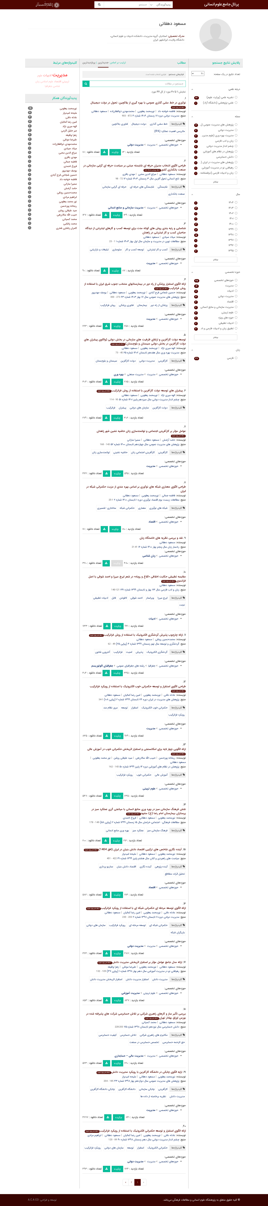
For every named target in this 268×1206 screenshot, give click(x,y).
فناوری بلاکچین (120, 124)
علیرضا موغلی (129, 967)
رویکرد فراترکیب (176, 715)
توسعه (124, 708)
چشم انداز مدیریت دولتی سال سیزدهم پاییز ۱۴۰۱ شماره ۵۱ (149, 399)
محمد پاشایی (70, 224)
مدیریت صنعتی (135, 374)
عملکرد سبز (138, 830)
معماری (142, 508)
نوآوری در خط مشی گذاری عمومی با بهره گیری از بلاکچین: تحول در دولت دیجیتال (138, 104)
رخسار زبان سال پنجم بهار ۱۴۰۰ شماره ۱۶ (158, 547)
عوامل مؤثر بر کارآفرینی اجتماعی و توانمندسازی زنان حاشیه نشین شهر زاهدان (141, 433)
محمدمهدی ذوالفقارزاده (122, 111)
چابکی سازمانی (147, 1089)
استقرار (134, 708)
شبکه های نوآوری (158, 508)
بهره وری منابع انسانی (117, 830)
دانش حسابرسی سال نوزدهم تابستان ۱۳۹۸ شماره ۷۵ (151, 1027)
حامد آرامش (168, 440)
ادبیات (47, 75)
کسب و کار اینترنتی (157, 249)
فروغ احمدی (129, 818)
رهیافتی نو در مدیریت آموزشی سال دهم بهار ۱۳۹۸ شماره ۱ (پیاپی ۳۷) (143, 971)
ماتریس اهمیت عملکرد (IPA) (169, 131)
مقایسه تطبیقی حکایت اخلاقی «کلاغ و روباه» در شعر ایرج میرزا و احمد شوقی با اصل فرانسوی (137, 578)
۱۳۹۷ (215, 240)
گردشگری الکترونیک (157, 652)
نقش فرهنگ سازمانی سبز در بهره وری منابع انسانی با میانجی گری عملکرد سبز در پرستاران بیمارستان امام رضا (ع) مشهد (139, 811)
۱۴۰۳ (215, 208)
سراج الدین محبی (147, 174)
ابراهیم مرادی (94, 1135)
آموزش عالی (161, 775)
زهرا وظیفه (113, 967)
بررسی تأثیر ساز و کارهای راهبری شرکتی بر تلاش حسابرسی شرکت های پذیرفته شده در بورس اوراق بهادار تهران (136, 1016)
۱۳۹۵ (215, 251)
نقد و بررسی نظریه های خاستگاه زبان (161, 538)
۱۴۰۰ (215, 224)
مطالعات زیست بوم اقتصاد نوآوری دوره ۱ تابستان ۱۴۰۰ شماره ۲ (146, 500)
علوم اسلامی (46, 81)
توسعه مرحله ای (137, 925)
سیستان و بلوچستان (106, 361)
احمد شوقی (136, 598)
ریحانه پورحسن (167, 758)
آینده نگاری (145, 867)
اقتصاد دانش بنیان (126, 867)
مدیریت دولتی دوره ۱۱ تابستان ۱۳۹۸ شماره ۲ (156, 917)
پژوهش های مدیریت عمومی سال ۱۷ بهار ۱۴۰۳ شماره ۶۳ (150, 297)
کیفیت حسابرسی (108, 1035)
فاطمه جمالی (168, 495)
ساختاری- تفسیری (106, 508)
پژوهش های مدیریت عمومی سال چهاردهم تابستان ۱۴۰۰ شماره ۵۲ (145, 444)
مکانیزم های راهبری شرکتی (154, 1035)
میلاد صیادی (168, 237)
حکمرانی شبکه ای (158, 925)
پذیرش (139, 652)
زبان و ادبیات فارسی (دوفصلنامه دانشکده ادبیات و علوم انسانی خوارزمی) (215, 173)
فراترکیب (110, 408)
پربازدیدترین (88, 62)
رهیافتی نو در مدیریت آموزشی (215, 168)
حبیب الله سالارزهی (145, 758)
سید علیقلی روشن (123, 758)
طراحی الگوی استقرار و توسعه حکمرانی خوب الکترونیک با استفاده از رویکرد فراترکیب (138, 688)
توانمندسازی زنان (101, 452)
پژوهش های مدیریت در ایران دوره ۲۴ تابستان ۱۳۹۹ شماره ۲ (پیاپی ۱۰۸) (141, 699)
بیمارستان (142, 305)
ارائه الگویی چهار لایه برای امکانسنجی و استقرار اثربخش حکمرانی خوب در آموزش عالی (136, 751)
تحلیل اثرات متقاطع (175, 874)
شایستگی (163, 187)
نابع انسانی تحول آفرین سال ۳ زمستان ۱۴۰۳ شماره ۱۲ (151, 179)
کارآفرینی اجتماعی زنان (143, 452)
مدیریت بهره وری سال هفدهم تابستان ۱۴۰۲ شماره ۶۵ (151, 353)
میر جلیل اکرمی (69, 131)
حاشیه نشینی (120, 452)
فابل (114, 598)
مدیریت (151, 145)
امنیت (129, 652)
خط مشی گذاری (159, 124)
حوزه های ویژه (215, 318)
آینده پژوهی (161, 867)
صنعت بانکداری (176, 194)
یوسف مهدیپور (99, 292)
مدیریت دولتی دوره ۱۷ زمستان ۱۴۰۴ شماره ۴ (156, 116)
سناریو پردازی (106, 867)
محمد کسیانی (149, 1022)
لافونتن (123, 598)
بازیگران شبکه (178, 932)
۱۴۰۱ (215, 218)
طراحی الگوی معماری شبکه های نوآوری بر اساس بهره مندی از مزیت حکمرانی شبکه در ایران (136, 489)
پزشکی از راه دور (159, 305)
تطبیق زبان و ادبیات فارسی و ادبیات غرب (215, 328)
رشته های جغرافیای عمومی (131, 666)
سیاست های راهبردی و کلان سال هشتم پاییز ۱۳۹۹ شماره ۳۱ (148, 858)
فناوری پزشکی (126, 305)
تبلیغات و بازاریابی (99, 249)
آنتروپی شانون (102, 652)
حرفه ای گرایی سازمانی (114, 187)
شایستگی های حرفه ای (142, 187)
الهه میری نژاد (168, 348)
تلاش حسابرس (128, 1035)
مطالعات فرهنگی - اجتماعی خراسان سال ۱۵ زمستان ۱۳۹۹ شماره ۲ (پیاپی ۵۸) (139, 822)
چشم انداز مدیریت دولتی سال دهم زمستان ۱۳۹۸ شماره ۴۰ (148, 1140)
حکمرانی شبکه (127, 508)
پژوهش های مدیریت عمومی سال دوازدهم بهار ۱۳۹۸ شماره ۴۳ (146, 1081)
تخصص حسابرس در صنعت (144, 1042)
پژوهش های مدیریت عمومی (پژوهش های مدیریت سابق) (215, 125)
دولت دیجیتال (138, 124)
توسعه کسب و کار (134, 249)
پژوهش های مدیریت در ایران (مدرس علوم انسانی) (215, 162)
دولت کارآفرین (128, 361)
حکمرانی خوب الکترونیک (155, 708)
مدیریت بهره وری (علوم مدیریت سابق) (215, 135)
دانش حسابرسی (215, 157)
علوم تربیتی (149, 993)
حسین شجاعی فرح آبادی (162, 292)
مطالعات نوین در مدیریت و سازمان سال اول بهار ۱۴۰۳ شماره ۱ (147, 241)
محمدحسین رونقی (165, 639)
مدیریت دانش (160, 979)
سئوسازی (117, 249)
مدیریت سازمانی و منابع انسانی (215, 307)
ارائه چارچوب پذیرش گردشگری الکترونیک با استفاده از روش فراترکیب (136, 635)
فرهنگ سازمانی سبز (157, 830)
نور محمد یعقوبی (102, 758)
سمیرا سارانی (133, 440)
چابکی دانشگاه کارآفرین (102, 1089)
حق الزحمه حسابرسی (173, 1042)
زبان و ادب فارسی (215, 141)
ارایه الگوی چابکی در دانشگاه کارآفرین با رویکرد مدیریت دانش (139, 1072)
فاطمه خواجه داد (166, 111)
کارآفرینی (163, 361)
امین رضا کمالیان (131, 695)
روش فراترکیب (107, 305)
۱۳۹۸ (215, 235)
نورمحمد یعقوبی (146, 111)
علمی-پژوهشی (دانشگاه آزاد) (215, 103)
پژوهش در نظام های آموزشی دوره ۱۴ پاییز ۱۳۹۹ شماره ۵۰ (149, 767)
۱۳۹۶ (215, 245)
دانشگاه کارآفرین (126, 1089)
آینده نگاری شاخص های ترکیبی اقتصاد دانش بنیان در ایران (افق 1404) (132, 849)
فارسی (215, 358)
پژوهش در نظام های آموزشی (215, 151)
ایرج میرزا (163, 598)
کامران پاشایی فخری (66, 228)
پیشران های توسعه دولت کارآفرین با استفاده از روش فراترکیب (140, 390)
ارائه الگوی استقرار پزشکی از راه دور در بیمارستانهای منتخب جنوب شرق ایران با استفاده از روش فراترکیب (135, 286)
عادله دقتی (169, 695)
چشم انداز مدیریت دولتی (215, 146)
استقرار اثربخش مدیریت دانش (106, 979)
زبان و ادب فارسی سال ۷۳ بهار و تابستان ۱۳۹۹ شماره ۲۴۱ (149, 590)
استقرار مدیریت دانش (137, 979)
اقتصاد (57, 81)
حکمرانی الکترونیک (158, 1148)
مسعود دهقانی (99, 111)
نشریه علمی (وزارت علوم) (215, 97)
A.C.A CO (33, 1200)
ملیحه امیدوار (129, 854)
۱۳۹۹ (215, 229)
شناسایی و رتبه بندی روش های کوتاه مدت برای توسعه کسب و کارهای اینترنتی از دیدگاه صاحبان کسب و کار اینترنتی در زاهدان (135, 230)
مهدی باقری (128, 174)
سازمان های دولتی (139, 408)
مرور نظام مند (110, 708)
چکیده (115, 152)
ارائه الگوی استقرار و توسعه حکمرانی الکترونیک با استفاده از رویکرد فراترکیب (135, 1131)
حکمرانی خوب (143, 775)
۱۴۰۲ (215, 213)
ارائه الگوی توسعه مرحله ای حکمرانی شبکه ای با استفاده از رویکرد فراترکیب (136, 908)
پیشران (122, 408)
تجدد (182, 605)
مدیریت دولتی (147, 361)
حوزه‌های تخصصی (168, 145)
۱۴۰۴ (215, 202)
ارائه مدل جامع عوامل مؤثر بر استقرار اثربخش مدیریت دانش (139, 962)
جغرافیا (151, 666)
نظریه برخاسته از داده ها (153, 1096)
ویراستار (150, 598)
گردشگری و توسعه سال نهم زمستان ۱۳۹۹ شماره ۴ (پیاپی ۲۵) (147, 644)
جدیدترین (103, 62)
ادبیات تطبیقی (100, 598)
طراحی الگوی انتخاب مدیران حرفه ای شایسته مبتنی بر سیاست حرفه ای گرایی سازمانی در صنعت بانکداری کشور (134, 167)
